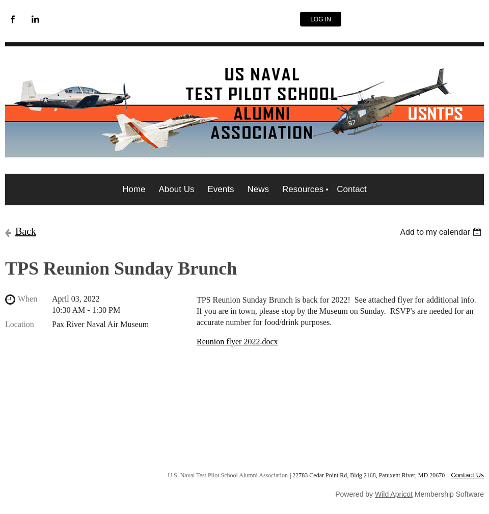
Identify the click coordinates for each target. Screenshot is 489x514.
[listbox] (442, 232)
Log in (320, 19)
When (27, 298)
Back (25, 231)
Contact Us (467, 474)
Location (19, 324)
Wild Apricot (394, 494)
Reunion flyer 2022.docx (237, 341)
